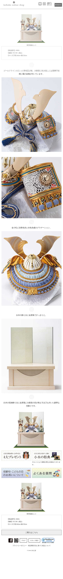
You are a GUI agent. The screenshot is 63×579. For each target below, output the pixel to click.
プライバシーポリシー (20, 545)
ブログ (23, 540)
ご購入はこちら (31, 532)
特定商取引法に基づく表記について (39, 545)
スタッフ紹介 (34, 540)
